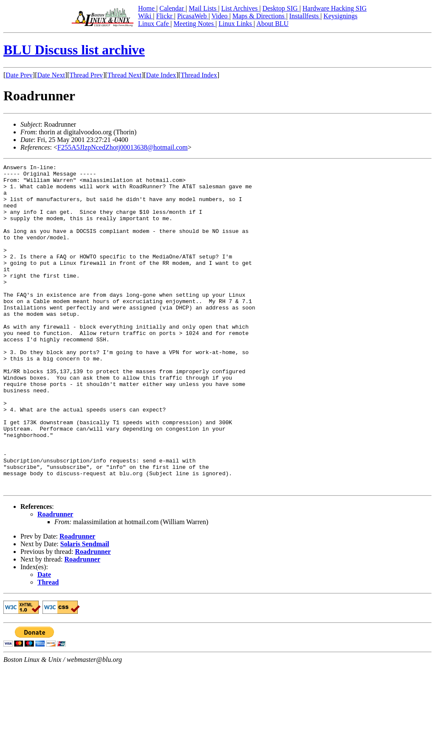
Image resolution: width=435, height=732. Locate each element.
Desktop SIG (281, 8)
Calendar (172, 8)
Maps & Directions (259, 16)
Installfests (304, 16)
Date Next (51, 75)
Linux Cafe (154, 23)
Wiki (145, 16)
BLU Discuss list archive (74, 49)
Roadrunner (55, 579)
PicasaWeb (193, 16)
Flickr (165, 16)
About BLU (272, 23)
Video (220, 16)
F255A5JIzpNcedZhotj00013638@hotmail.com (122, 147)
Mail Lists (203, 8)
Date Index (161, 75)
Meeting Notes (195, 23)
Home (147, 8)
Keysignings (340, 16)
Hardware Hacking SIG (334, 8)
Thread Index (199, 75)
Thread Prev (86, 75)
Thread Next (124, 75)
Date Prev (19, 75)
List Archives (240, 8)
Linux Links (236, 23)
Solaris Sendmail (84, 609)
